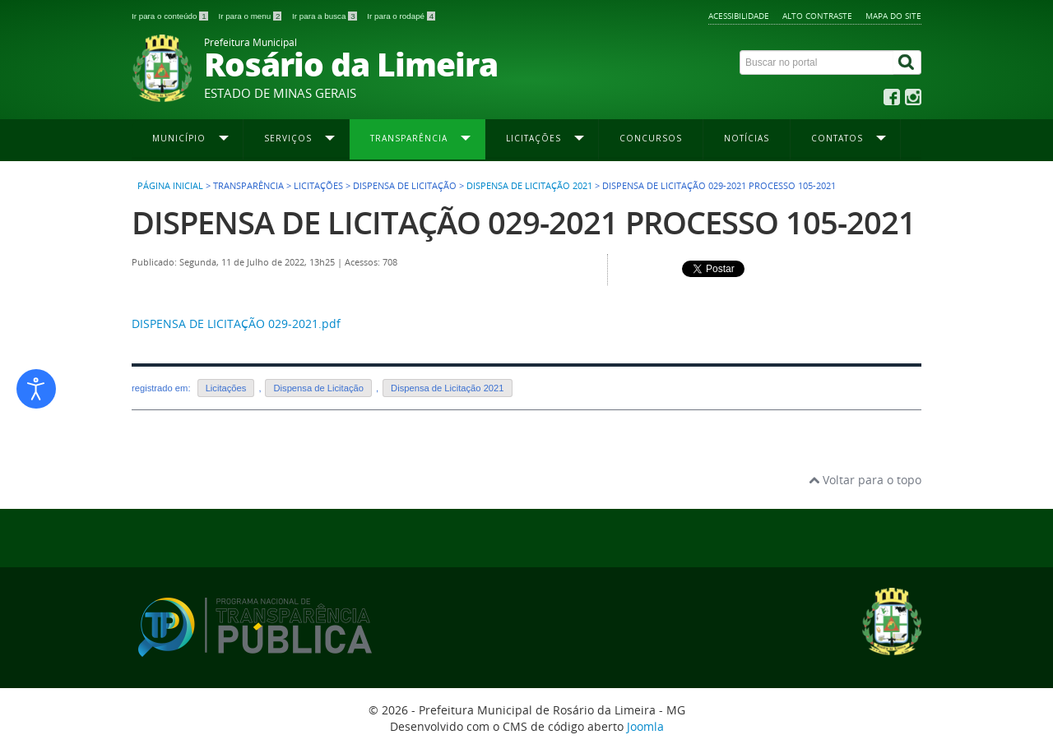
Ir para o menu (251, 16)
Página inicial (170, 186)
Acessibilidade (738, 15)
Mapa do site (893, 15)
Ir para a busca (325, 16)
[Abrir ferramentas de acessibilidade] (36, 389)
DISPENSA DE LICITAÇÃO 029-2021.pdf (236, 323)
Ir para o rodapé (401, 16)
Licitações (226, 388)
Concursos (650, 138)
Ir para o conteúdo (171, 16)
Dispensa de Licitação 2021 (529, 186)
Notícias (746, 138)
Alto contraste (817, 15)
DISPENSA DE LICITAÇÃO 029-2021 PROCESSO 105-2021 (524, 222)
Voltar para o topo (865, 480)
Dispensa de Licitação (318, 388)
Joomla (645, 726)
